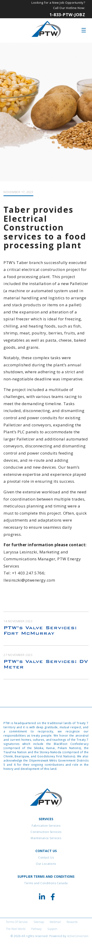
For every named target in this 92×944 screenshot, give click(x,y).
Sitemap (39, 922)
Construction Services (46, 832)
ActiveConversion (78, 936)
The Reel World (15, 929)
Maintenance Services (46, 838)
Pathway (36, 929)
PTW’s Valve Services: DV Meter (45, 664)
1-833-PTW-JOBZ (67, 14)
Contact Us (46, 857)
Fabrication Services (46, 826)
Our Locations (46, 864)
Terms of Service (17, 922)
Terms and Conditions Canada (46, 883)
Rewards (72, 922)
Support (52, 929)
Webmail (55, 922)
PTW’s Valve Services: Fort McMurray (40, 630)
